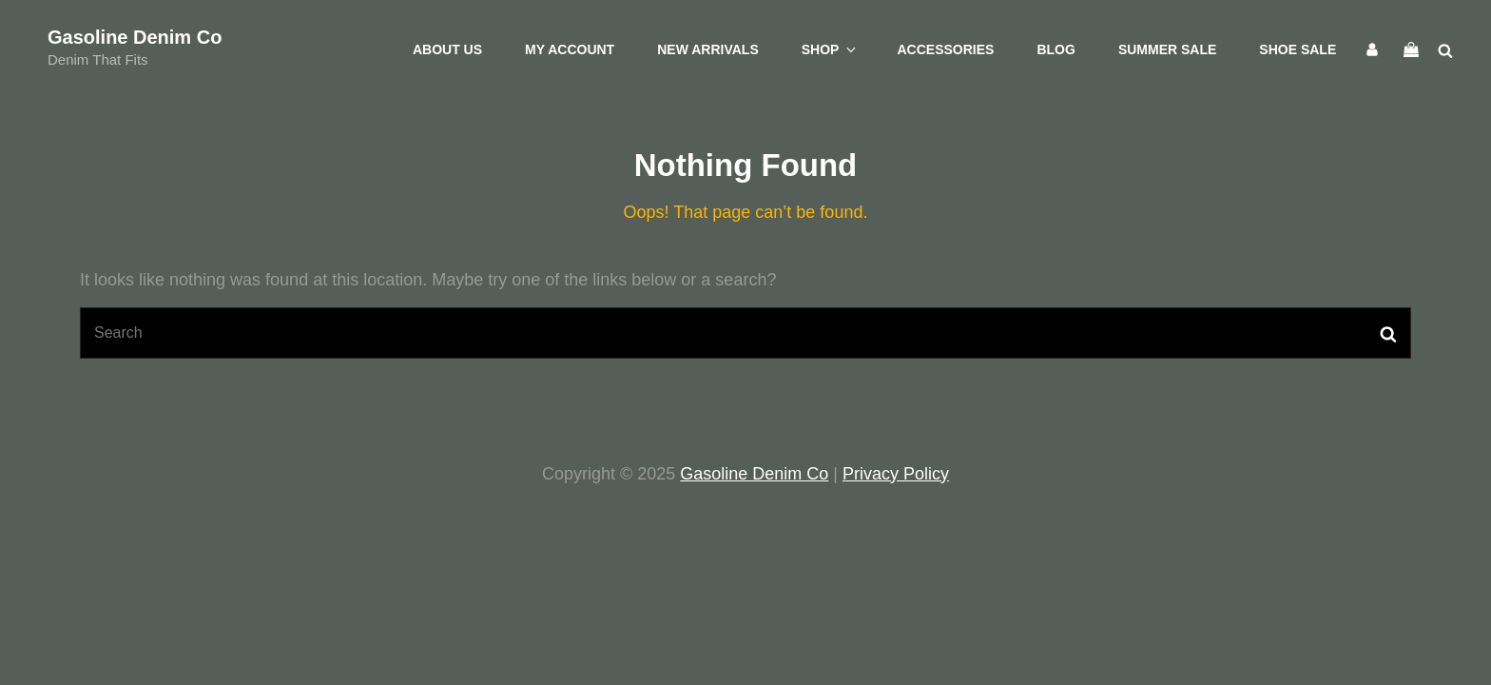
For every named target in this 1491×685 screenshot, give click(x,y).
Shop (831, 49)
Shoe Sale (1297, 49)
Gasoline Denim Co (135, 37)
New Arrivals (708, 49)
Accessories (945, 49)
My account (569, 49)
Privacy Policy (895, 473)
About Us (447, 49)
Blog (1055, 49)
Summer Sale (1167, 49)
